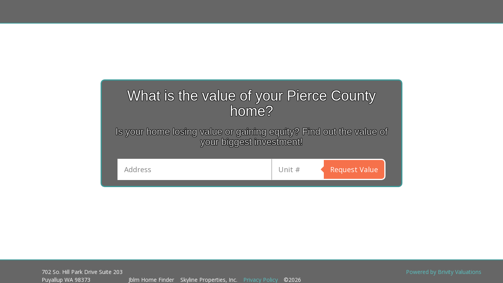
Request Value (354, 169)
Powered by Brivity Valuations (443, 272)
